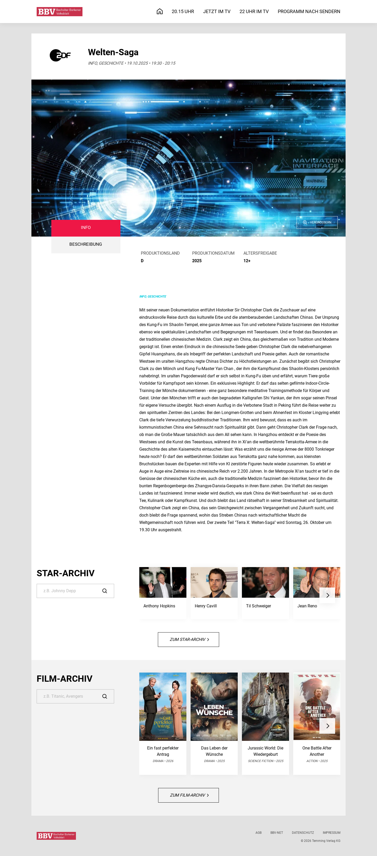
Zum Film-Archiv (189, 795)
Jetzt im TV (216, 11)
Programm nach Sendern (309, 11)
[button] (327, 595)
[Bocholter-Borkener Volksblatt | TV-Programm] (59, 11)
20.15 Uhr (183, 11)
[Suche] (75, 591)
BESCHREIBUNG (85, 244)
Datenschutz (303, 833)
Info (86, 227)
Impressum (331, 833)
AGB (259, 833)
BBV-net (276, 833)
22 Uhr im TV (254, 11)
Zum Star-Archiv (189, 639)
